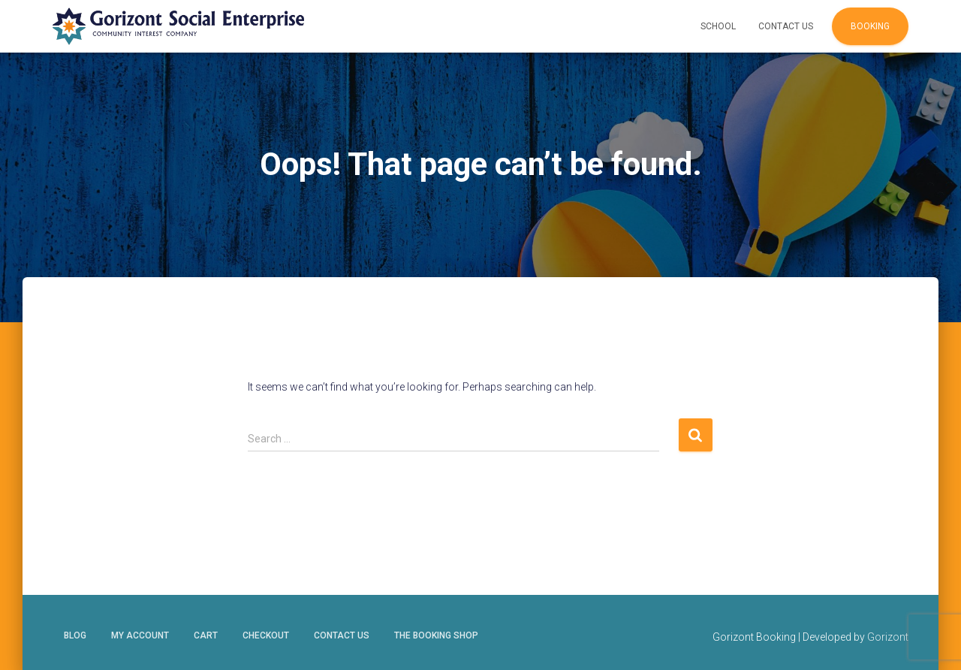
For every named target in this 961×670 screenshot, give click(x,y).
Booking (870, 26)
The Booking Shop (436, 635)
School (718, 26)
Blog (75, 635)
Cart (206, 635)
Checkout (266, 635)
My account (140, 635)
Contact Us (785, 26)
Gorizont (887, 637)
